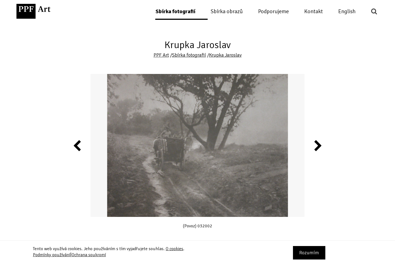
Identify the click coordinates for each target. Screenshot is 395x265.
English (347, 11)
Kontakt (313, 11)
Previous (77, 145)
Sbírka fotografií (175, 11)
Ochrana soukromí (89, 255)
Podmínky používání (51, 255)
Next (317, 145)
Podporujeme (273, 11)
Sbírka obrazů (227, 11)
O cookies (174, 249)
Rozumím (309, 253)
